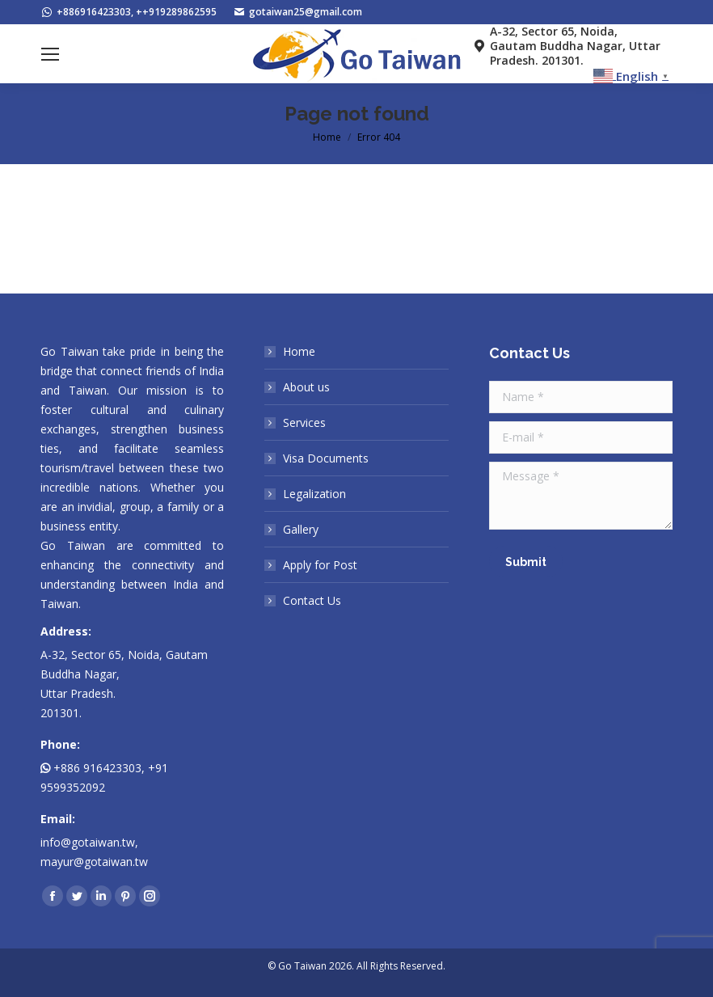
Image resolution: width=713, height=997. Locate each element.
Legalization (314, 493)
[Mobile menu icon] (50, 54)
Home (299, 351)
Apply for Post (320, 564)
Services (304, 422)
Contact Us (312, 600)
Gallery (301, 529)
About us (306, 387)
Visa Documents (326, 458)
